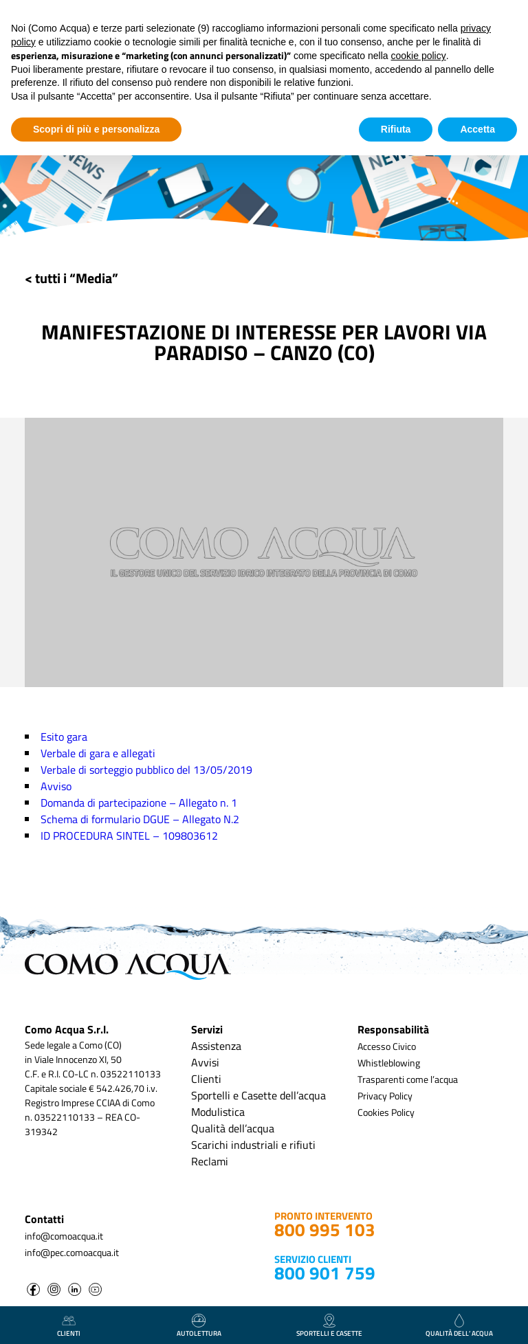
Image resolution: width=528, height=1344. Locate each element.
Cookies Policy (386, 1112)
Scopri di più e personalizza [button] (96, 129)
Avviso (56, 786)
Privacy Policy (385, 1095)
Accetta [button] (477, 129)
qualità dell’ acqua (459, 1326)
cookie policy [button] (418, 55)
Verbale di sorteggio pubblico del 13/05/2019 (146, 769)
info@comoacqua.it (64, 1236)
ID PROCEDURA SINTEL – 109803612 (129, 835)
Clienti (206, 1079)
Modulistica (218, 1112)
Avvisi (205, 1062)
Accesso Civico (387, 1046)
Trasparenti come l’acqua (408, 1079)
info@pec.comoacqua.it (72, 1252)
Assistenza (216, 1046)
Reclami (209, 1161)
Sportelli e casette (329, 1326)
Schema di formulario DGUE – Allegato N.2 (140, 819)
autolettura (199, 1326)
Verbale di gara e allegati (98, 753)
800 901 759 (324, 1272)
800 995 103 (324, 1229)
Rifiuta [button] (396, 129)
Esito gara (64, 736)
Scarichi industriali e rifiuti (253, 1144)
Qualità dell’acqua (232, 1128)
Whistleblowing (389, 1062)
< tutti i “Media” (71, 278)
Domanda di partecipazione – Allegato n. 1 (139, 802)
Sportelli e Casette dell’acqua (258, 1095)
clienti (68, 1326)
